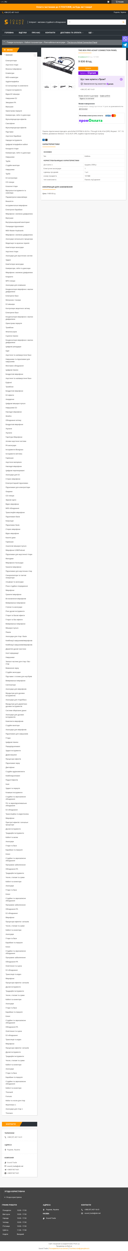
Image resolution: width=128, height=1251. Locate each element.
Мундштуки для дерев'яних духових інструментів (16, 705)
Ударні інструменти (13, 751)
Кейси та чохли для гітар (15, 1101)
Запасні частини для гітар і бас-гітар (18, 663)
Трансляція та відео (13, 974)
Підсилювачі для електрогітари (18, 487)
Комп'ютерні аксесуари (15, 247)
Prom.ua (77, 1244)
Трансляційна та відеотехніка (17, 814)
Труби (8, 161)
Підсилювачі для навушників (17, 734)
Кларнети (9, 277)
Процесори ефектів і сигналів (17, 922)
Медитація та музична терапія (17, 243)
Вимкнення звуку (12, 668)
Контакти (50, 33)
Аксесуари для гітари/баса (16, 700)
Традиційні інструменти (15, 833)
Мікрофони (10, 590)
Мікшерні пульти (12, 628)
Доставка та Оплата (70, 33)
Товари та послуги (15, 42)
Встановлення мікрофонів (16, 599)
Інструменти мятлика (14, 454)
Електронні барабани (14, 210)
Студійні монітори (13, 165)
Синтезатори (11, 685)
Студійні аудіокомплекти (15, 772)
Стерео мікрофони (13, 479)
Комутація (10, 521)
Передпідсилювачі (13, 746)
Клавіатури (10, 73)
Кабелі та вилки (12, 837)
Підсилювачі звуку (13, 763)
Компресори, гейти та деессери (18, 115)
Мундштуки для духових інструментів (15, 694)
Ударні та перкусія (13, 788)
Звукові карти (11, 500)
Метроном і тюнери (13, 300)
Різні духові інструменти (15, 611)
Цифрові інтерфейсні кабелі (17, 144)
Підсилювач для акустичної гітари (19, 554)
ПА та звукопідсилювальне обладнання (16, 804)
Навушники (10, 157)
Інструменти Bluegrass (14, 450)
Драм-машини (11, 755)
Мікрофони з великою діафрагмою (19, 214)
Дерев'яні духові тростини (16, 649)
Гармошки (9, 458)
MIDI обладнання (12, 508)
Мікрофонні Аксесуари (14, 563)
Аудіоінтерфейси (12, 82)
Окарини (9, 491)
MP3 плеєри (10, 281)
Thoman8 (9, 1092)
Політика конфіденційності (79, 1248)
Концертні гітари (12, 149)
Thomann (9, 1113)
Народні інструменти (14, 140)
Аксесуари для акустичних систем (19, 256)
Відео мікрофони (12, 504)
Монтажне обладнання (15, 366)
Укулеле (9, 429)
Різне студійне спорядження (17, 586)
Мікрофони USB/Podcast (15, 550)
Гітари (8, 738)
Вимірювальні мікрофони (15, 603)
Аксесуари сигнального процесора (19, 239)
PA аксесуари (11, 445)
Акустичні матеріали (14, 462)
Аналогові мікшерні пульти (16, 546)
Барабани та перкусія (14, 850)
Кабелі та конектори (33, 42)
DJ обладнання (12, 810)
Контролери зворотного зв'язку (18, 308)
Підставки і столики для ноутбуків (19, 676)
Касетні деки (11, 538)
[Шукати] (123, 22)
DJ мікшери (10, 304)
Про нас (36, 33)
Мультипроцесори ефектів (16, 119)
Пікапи (8, 632)
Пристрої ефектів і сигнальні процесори (17, 823)
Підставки (9, 132)
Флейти (8, 416)
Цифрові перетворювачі (15, 471)
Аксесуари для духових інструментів (15, 716)
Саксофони (10, 123)
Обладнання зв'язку (13, 420)
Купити (88, 68)
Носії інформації (12, 653)
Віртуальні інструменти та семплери (16, 192)
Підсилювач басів (12, 525)
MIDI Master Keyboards (15, 231)
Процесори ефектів (13, 759)
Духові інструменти (13, 829)
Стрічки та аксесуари (14, 607)
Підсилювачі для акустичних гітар (19, 571)
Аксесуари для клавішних (16, 285)
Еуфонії (9, 383)
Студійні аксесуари (13, 672)
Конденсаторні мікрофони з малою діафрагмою (19, 290)
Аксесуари (10, 841)
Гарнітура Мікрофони (14, 437)
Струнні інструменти (14, 90)
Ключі (8, 854)
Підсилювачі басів (13, 517)
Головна (9, 33)
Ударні (8, 260)
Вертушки (9, 107)
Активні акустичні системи (16, 441)
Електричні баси (12, 296)
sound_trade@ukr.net (15, 1166)
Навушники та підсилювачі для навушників (18, 360)
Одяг (7, 351)
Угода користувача (14, 1197)
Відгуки (23, 33)
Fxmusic (9, 1096)
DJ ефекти (10, 395)
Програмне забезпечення (16, 865)
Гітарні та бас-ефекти (14, 620)
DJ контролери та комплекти (17, 86)
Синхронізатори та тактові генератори (16, 576)
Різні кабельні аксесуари (54, 42)
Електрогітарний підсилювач (17, 483)
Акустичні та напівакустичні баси (18, 355)
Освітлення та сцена (14, 966)
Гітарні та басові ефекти (15, 615)
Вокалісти (9, 201)
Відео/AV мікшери (13, 94)
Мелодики (9, 559)
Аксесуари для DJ (13, 475)
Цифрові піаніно (12, 370)
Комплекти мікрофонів (14, 721)
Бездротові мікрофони (14, 374)
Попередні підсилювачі (15, 226)
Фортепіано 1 (11, 1105)
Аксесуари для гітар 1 (14, 1109)
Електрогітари (11, 61)
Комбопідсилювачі (13, 776)
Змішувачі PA (11, 102)
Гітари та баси (11, 846)
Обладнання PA (12, 869)
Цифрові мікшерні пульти (15, 403)
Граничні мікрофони (13, 567)
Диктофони (10, 767)
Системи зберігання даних (16, 710)
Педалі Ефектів (12, 780)
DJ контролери (11, 178)
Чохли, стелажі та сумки (15, 877)
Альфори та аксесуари (15, 582)
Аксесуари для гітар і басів (16, 636)
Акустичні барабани (13, 136)
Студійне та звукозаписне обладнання (16, 798)
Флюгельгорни (11, 332)
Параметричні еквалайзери (16, 197)
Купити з (88, 73)
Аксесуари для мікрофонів (16, 689)
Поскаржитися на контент (58, 1248)
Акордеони (10, 399)
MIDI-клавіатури (12, 77)
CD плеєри (10, 182)
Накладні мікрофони (14, 412)
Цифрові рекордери (13, 347)
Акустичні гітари (12, 65)
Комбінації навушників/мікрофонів (19, 641)
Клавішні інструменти (14, 792)
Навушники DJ (11, 98)
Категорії (9, 55)
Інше (7, 784)
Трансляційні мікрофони (15, 512)
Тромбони (9, 328)
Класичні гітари (12, 186)
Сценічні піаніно (12, 336)
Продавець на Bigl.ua (64, 1246)
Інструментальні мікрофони (16, 205)
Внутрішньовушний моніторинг (18, 222)
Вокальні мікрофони (13, 69)
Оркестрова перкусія (14, 111)
